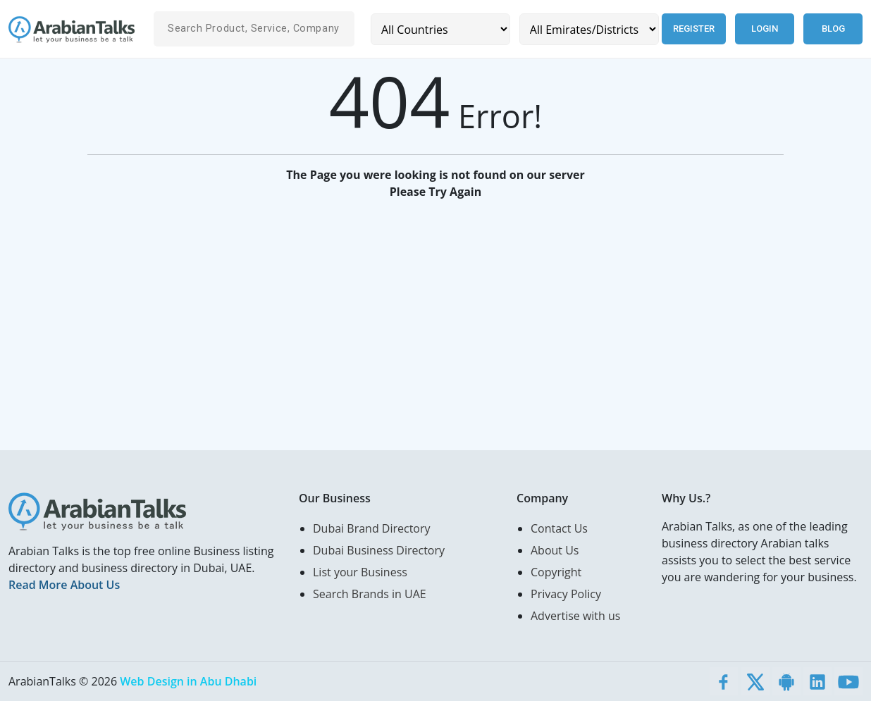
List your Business (360, 572)
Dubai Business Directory (379, 550)
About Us (555, 550)
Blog (833, 28)
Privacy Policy (566, 594)
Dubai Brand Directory (372, 528)
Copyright (556, 572)
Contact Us (559, 528)
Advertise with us (575, 616)
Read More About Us (64, 585)
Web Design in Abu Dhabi (188, 681)
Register (694, 28)
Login (764, 28)
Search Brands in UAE (369, 594)
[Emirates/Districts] (589, 29)
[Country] (440, 29)
